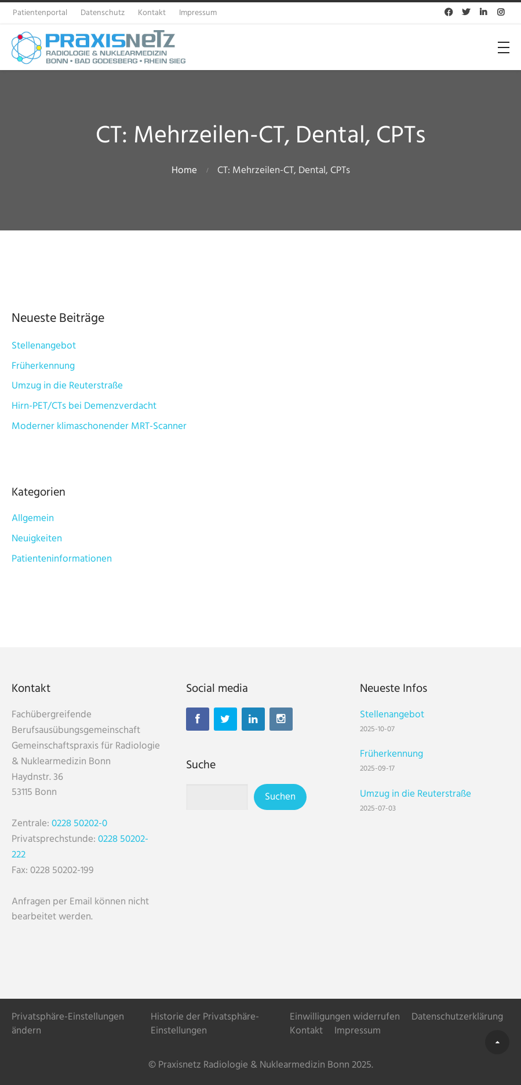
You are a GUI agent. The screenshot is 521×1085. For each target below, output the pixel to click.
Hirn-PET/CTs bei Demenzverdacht (84, 406)
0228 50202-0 (79, 823)
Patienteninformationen (62, 559)
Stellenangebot (44, 346)
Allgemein (33, 518)
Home (184, 170)
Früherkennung (43, 366)
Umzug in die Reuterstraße (67, 386)
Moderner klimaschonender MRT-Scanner (99, 426)
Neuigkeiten (37, 539)
